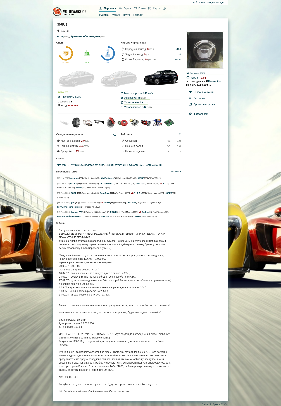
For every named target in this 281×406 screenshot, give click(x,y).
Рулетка (104, 14)
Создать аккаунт (215, 2)
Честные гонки (153, 165)
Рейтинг (137, 14)
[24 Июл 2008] (63, 193)
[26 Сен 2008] (63, 183)
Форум (116, 14)
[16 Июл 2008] (63, 212)
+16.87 (178, 59)
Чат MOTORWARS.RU (70, 165)
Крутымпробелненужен (85, 36)
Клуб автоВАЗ (135, 165)
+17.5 (178, 49)
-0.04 (203, 77)
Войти (196, 2)
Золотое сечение (94, 165)
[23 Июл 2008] (63, 202)
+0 (179, 54)
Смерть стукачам (116, 165)
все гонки (176, 171)
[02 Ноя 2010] (63, 178)
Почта (126, 14)
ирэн (60, 36)
